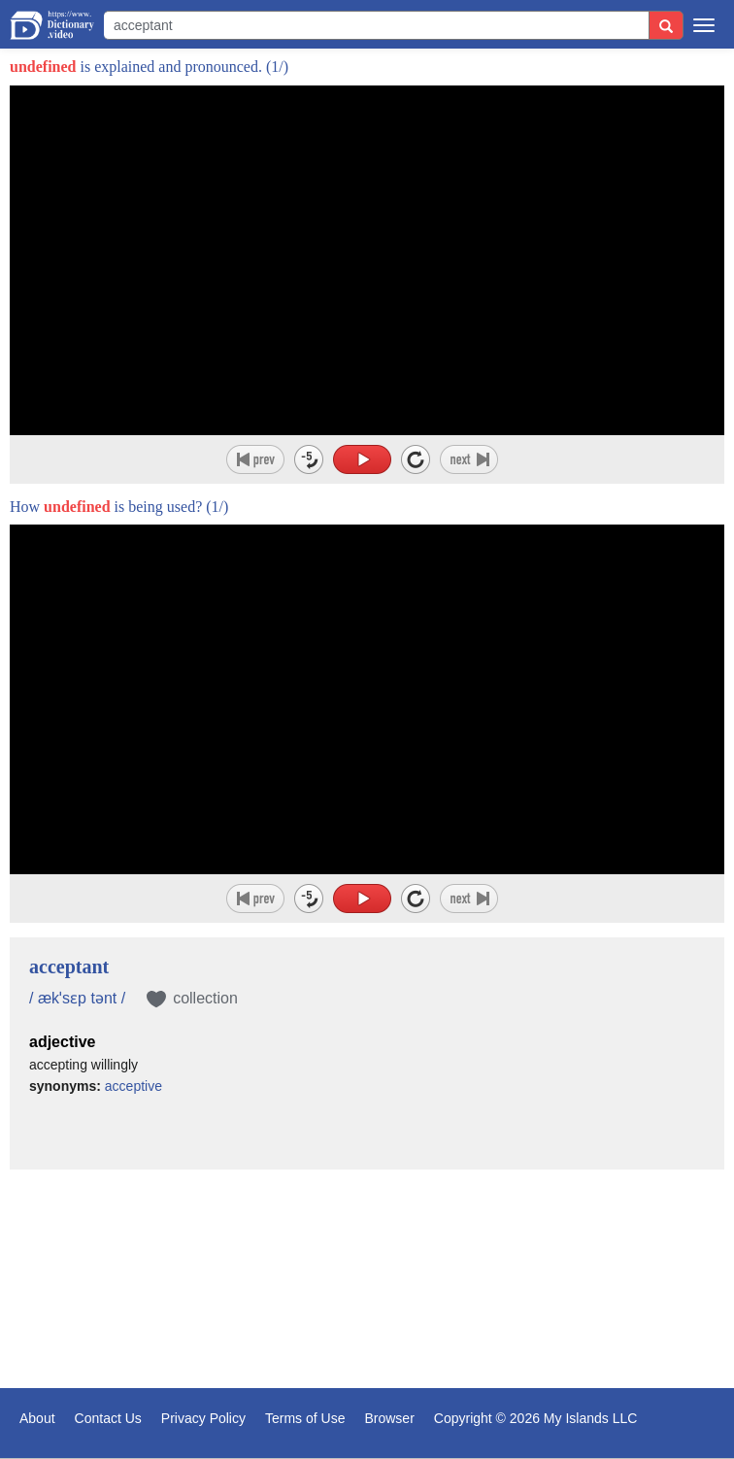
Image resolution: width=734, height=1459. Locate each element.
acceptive (133, 1086)
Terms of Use (305, 1418)
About (37, 1418)
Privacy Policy (203, 1418)
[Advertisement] (367, 1281)
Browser (389, 1418)
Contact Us (108, 1418)
